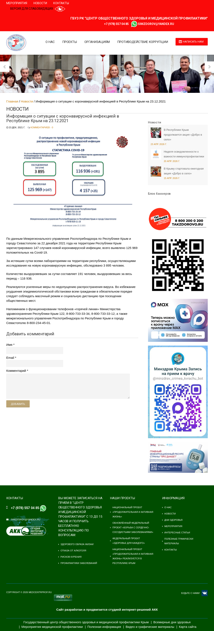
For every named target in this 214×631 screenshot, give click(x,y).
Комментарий (16, 370)
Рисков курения (71, 557)
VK (204, 593)
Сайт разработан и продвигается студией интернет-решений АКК (107, 609)
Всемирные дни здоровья (172, 622)
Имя (9, 344)
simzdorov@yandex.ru (156, 24)
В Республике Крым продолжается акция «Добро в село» (183, 134)
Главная (12, 101)
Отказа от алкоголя (73, 550)
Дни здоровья (173, 520)
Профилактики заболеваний (79, 563)
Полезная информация (104, 626)
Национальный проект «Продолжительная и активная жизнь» (132, 512)
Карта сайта (187, 626)
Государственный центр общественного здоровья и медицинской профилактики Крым (86, 622)
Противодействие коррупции (142, 42)
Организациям (97, 42)
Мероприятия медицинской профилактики (52, 626)
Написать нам (193, 41)
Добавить (18, 404)
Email (10, 357)
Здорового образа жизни (77, 544)
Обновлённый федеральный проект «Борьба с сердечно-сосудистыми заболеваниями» (132, 527)
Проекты (69, 42)
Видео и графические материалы (150, 626)
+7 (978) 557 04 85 (116, 24)
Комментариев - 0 (42, 127)
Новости (40, 3)
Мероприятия (16, 3)
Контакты (61, 3)
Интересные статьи (177, 532)
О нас (50, 42)
